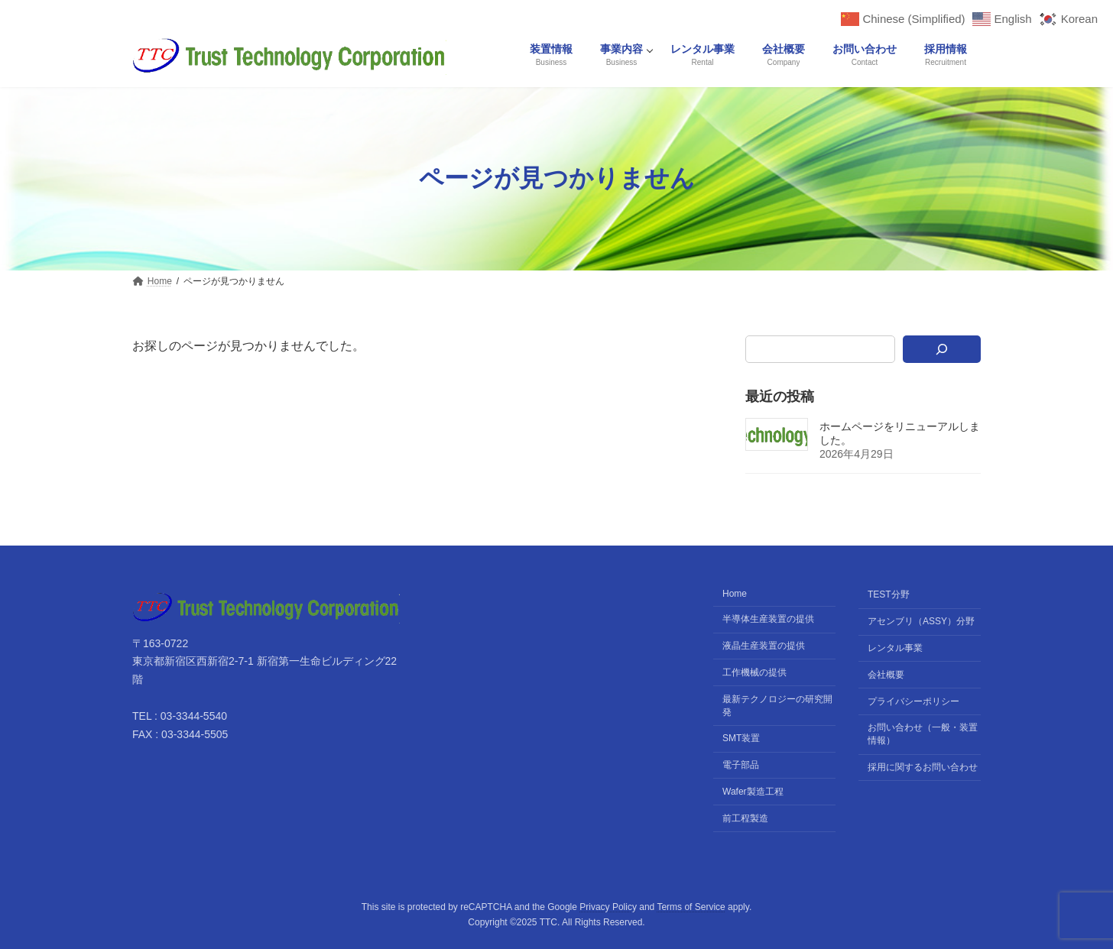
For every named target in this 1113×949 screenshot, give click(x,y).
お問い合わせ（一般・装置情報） (923, 734)
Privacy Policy (608, 907)
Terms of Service (691, 907)
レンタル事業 (895, 648)
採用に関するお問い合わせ (923, 767)
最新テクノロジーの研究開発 (777, 705)
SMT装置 (741, 738)
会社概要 (886, 674)
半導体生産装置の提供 (768, 619)
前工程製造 (745, 817)
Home (734, 593)
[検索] (942, 349)
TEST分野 (889, 594)
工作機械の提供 (754, 672)
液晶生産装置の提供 (763, 645)
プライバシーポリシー (913, 700)
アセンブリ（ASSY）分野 (921, 621)
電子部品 (740, 765)
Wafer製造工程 (753, 791)
